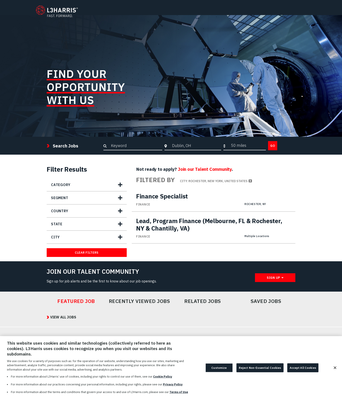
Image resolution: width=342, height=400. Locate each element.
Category (60, 185)
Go (272, 146)
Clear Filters (87, 253)
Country (59, 211)
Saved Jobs (266, 301)
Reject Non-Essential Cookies (260, 369)
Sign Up (273, 278)
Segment (59, 198)
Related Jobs (202, 301)
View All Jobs (63, 317)
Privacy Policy (173, 386)
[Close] (335, 369)
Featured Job (76, 301)
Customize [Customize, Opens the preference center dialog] (219, 369)
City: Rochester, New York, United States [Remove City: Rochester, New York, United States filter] (214, 181)
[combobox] (195, 145)
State (56, 224)
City (55, 237)
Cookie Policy (162, 379)
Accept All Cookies (303, 369)
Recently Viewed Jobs (139, 301)
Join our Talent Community (205, 169)
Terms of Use (178, 394)
